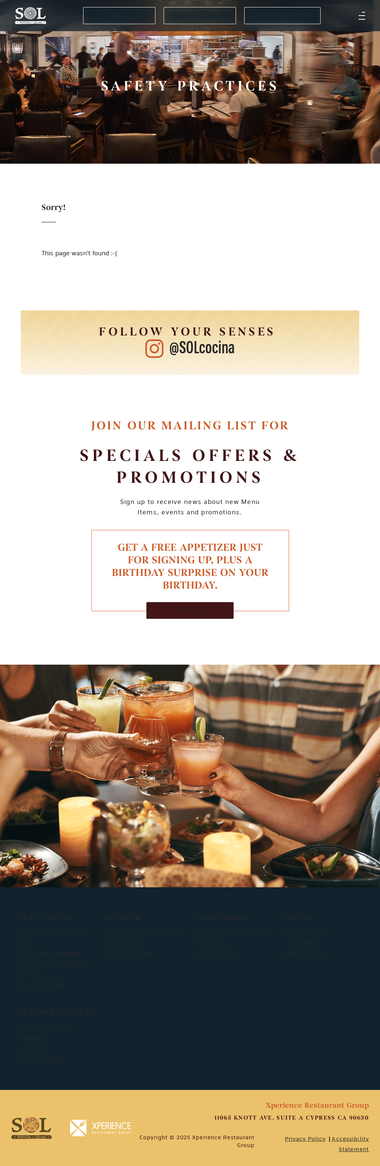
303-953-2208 (129, 953)
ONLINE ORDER (199, 15)
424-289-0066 (40, 985)
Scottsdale (223, 918)
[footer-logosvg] (31, 1128)
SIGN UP (190, 610)
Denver (124, 918)
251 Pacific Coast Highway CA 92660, (45, 1038)
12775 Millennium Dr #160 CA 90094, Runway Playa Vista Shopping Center (52, 953)
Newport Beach (54, 1013)
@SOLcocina (202, 348)
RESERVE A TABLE (282, 15)
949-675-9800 (40, 1059)
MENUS (119, 15)
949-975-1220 (306, 953)
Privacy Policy (305, 1139)
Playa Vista (45, 918)
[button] (361, 15)
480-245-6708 (218, 953)
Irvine (299, 918)
